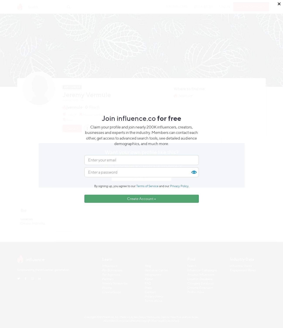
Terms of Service (147, 186)
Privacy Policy (179, 186)
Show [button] (194, 172)
